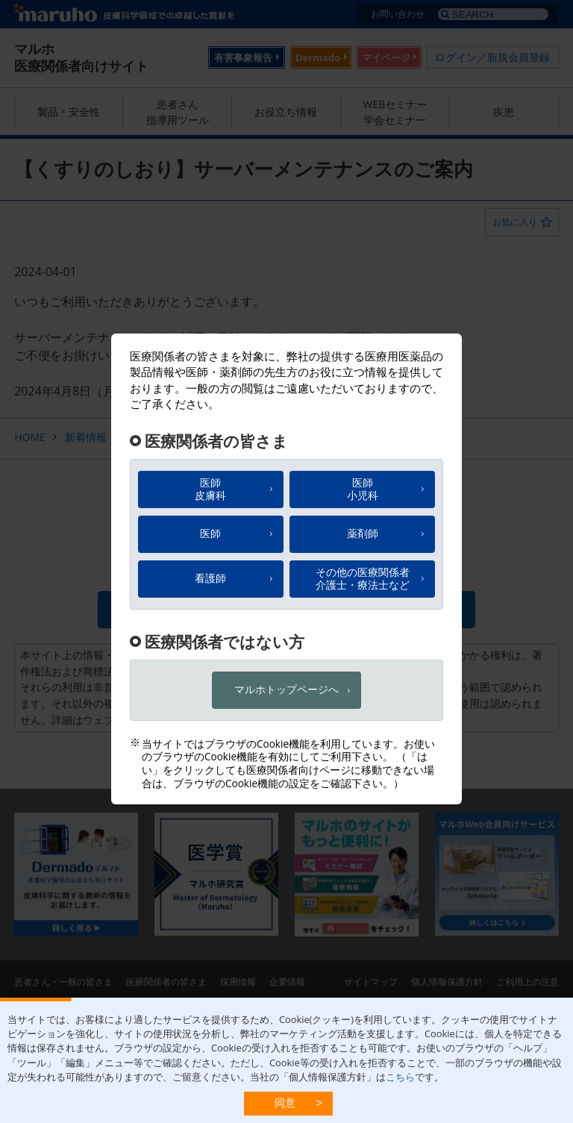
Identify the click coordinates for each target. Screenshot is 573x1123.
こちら (400, 1076)
